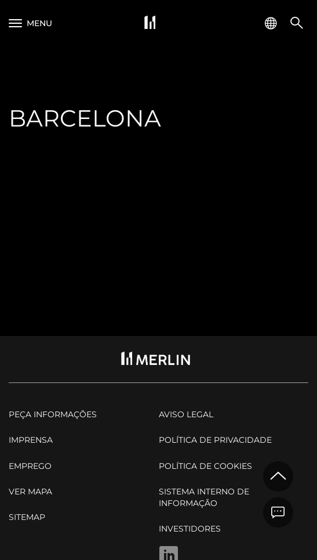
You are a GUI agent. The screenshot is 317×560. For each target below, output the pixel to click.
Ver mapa (30, 491)
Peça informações (53, 414)
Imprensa (31, 440)
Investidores (190, 528)
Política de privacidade (215, 440)
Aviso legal (186, 414)
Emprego (30, 466)
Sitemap (27, 517)
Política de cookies (205, 466)
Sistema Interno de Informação (204, 497)
